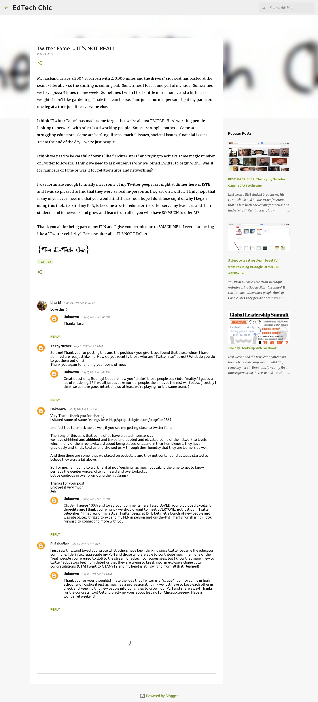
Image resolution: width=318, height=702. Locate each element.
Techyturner (61, 346)
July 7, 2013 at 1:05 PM (95, 317)
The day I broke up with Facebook (252, 348)
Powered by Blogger (159, 696)
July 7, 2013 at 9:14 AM (82, 409)
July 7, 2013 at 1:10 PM (95, 498)
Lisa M (55, 303)
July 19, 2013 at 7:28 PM (86, 543)
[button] (39, 63)
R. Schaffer (59, 544)
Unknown (71, 317)
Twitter (45, 261)
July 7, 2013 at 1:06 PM (95, 372)
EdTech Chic (32, 7)
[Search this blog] (291, 7)
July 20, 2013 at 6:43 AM (96, 574)
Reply (55, 336)
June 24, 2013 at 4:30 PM (78, 302)
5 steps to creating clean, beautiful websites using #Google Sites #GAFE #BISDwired (254, 267)
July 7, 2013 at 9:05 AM (87, 346)
